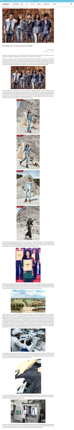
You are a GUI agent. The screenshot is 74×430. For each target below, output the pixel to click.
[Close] (72, 1)
